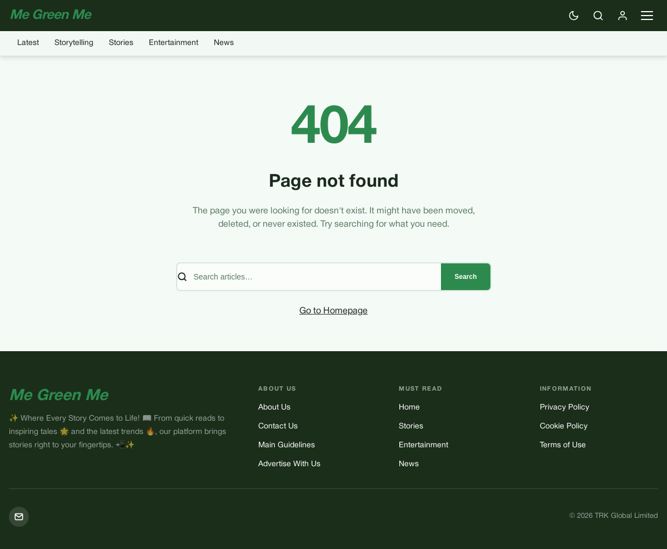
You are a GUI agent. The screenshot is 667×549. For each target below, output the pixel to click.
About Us (274, 407)
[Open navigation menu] (647, 15)
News (224, 43)
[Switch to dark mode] (574, 15)
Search (465, 277)
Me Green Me (58, 396)
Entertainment (173, 43)
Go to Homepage (333, 311)
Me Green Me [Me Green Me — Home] (50, 15)
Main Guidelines (286, 445)
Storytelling (73, 43)
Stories (121, 43)
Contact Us (278, 426)
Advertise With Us (289, 464)
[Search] (598, 15)
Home (409, 407)
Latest (28, 43)
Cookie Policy (564, 426)
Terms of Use (563, 445)
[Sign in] (622, 15)
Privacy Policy (564, 407)
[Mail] (19, 517)
